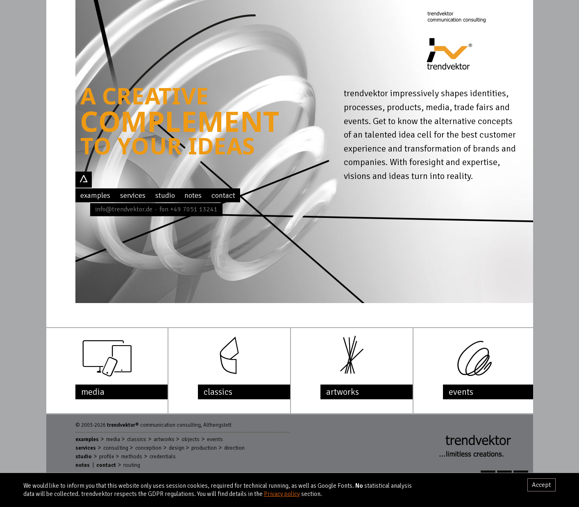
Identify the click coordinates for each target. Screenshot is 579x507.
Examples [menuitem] (95, 195)
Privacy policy (282, 494)
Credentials (163, 456)
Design (176, 447)
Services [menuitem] (132, 195)
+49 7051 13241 (194, 209)
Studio (83, 456)
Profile (106, 456)
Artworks (164, 439)
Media (113, 439)
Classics (136, 439)
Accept (541, 485)
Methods (131, 456)
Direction (234, 447)
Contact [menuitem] (223, 195)
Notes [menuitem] (193, 195)
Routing (131, 465)
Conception (148, 447)
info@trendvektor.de (123, 209)
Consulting (115, 447)
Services (85, 447)
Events (215, 439)
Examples (87, 439)
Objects (191, 439)
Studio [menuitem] (165, 195)
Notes (82, 465)
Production (204, 447)
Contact (106, 465)
